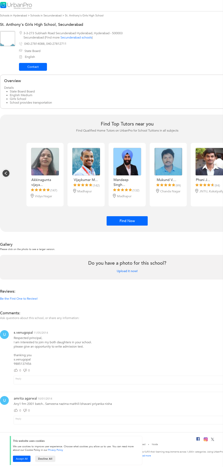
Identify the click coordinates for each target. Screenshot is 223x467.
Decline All (45, 459)
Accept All (22, 459)
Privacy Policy (55, 450)
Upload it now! (127, 271)
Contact (33, 67)
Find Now (127, 221)
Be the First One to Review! (19, 299)
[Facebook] (198, 440)
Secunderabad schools (76, 37)
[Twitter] (212, 440)
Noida (155, 444)
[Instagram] (206, 440)
